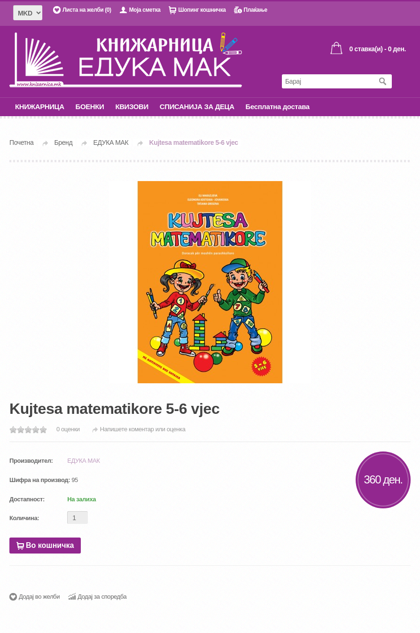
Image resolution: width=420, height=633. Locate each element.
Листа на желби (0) (86, 10)
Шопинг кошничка (202, 10)
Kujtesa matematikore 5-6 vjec (193, 142)
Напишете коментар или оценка (143, 429)
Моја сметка (145, 10)
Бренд (63, 142)
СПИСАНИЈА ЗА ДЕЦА (197, 107)
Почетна (21, 142)
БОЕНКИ (90, 107)
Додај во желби (39, 596)
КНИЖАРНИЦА (39, 107)
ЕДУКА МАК (111, 142)
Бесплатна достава (278, 107)
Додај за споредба (102, 596)
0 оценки (68, 429)
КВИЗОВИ (131, 107)
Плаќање (255, 10)
